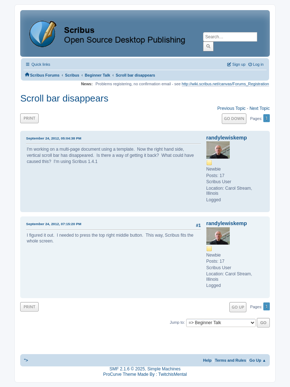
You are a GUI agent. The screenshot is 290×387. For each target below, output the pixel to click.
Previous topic (232, 108)
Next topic (260, 108)
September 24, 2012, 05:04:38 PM (53, 138)
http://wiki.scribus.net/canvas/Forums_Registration (225, 84)
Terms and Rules (230, 360)
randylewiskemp (226, 138)
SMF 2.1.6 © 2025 (127, 368)
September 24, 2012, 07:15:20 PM (53, 224)
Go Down (234, 118)
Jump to (177, 322)
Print (29, 118)
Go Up (238, 307)
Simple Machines (163, 368)
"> (26, 360)
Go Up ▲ (257, 360)
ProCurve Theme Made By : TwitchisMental (145, 374)
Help (207, 360)
